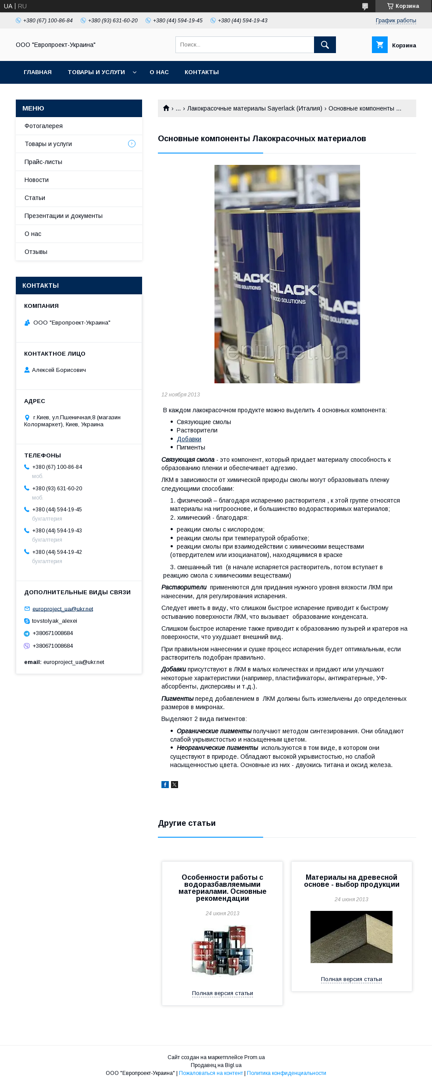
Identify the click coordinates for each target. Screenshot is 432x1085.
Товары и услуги (96, 72)
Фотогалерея (44, 125)
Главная (38, 72)
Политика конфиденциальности (286, 1073)
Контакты (202, 72)
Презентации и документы (64, 215)
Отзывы (36, 251)
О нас (159, 72)
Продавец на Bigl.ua (216, 1065)
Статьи (35, 197)
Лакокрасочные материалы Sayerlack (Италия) (254, 108)
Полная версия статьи (222, 993)
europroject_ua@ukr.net (62, 608)
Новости (37, 179)
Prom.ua (254, 1057)
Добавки (189, 439)
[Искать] (325, 44)
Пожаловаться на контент (211, 1073)
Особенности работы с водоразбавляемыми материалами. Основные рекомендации (223, 888)
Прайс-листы (43, 161)
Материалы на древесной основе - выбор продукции (352, 881)
